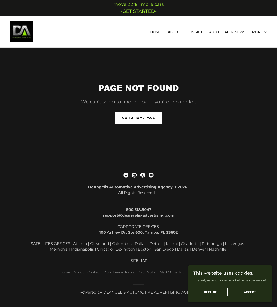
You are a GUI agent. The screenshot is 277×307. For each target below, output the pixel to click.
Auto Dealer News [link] (227, 32)
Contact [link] (194, 32)
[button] (259, 32)
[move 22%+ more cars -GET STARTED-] (138, 8)
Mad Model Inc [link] (172, 272)
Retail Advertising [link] (202, 272)
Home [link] (155, 32)
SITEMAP (139, 260)
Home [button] (65, 272)
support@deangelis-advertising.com (139, 215)
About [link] (174, 32)
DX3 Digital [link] (147, 272)
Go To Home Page (138, 118)
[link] (21, 31)
